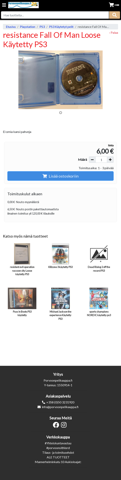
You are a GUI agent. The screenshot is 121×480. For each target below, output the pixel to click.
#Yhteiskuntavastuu (58, 443)
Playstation (27, 26)
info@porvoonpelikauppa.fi (60, 407)
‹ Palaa (113, 32)
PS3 (42, 26)
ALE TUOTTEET (58, 457)
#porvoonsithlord (58, 448)
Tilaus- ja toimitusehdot (58, 452)
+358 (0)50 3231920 (60, 402)
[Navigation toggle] (4, 5)
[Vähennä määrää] (92, 159)
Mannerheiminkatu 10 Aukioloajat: (58, 462)
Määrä (82, 159)
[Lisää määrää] (110, 159)
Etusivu (11, 26)
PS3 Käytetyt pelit (61, 26)
